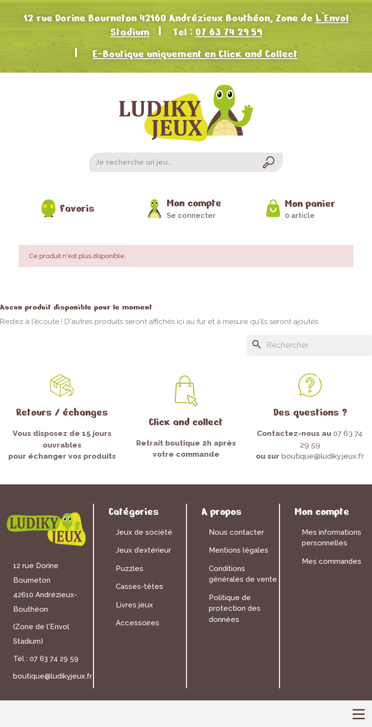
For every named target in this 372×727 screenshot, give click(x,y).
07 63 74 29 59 (228, 32)
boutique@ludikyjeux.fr (322, 456)
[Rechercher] (309, 345)
